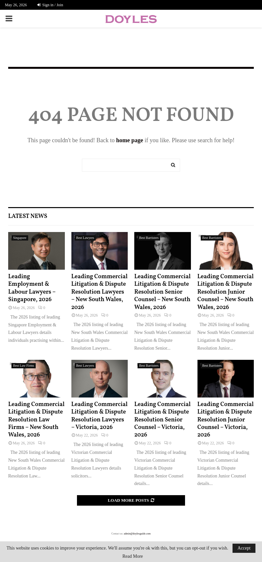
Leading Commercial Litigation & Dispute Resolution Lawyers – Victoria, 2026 (99, 416)
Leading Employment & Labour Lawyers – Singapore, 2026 (32, 288)
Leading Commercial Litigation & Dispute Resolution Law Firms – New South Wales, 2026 (36, 419)
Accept (244, 548)
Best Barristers (149, 238)
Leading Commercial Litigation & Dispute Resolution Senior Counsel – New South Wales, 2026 (162, 292)
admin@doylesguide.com (137, 533)
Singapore (20, 238)
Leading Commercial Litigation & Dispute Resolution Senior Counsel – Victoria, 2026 (162, 419)
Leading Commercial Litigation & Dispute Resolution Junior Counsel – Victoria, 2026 (225, 419)
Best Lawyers (85, 238)
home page (129, 140)
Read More (132, 556)
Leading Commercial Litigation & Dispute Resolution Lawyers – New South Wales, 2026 (99, 292)
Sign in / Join (50, 5)
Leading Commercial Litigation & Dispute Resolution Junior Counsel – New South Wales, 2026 (225, 292)
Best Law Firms (23, 365)
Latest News (27, 216)
